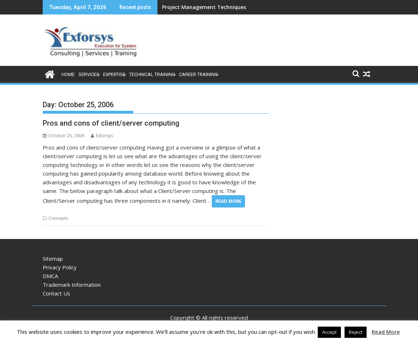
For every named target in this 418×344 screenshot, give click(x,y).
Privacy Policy (60, 267)
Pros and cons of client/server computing (111, 123)
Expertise (114, 74)
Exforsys (102, 136)
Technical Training (152, 74)
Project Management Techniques (204, 7)
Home (68, 74)
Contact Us (56, 293)
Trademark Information (72, 284)
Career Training (198, 74)
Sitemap (53, 258)
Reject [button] (355, 332)
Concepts (58, 218)
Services (89, 74)
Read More (228, 201)
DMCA (50, 276)
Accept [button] (329, 332)
